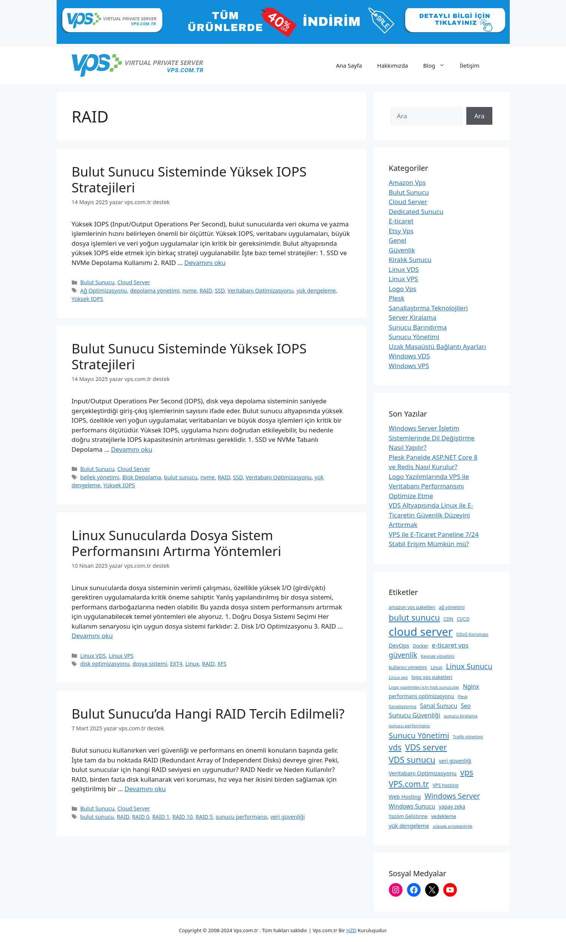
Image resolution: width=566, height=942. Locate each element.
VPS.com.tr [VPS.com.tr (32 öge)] (409, 784)
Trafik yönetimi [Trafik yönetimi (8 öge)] (468, 736)
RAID (205, 290)
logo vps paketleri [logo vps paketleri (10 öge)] (432, 677)
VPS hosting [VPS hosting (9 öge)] (446, 785)
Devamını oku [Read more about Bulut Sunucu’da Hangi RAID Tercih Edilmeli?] (145, 788)
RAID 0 (141, 816)
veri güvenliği (287, 816)
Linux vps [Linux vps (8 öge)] (398, 677)
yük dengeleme (316, 290)
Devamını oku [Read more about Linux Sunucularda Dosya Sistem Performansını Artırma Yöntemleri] (92, 635)
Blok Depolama (141, 477)
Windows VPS (409, 365)
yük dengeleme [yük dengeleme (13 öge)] (409, 825)
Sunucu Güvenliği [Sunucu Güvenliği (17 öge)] (414, 715)
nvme (189, 290)
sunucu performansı (241, 816)
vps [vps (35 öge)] (466, 772)
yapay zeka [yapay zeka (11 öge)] (452, 806)
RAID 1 (161, 816)
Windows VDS (409, 356)
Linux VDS (93, 655)
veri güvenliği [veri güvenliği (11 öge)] (455, 760)
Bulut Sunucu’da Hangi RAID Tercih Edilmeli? (208, 713)
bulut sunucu (180, 477)
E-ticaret (401, 221)
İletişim (470, 65)
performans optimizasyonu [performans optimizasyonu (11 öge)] (421, 696)
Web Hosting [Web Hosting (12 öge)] (405, 796)
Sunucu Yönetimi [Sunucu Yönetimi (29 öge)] (419, 735)
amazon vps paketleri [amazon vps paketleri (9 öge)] (412, 607)
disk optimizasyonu (105, 663)
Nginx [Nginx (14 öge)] (471, 686)
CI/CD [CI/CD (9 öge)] (463, 619)
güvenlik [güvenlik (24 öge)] (403, 655)
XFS (222, 663)
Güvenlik (402, 250)
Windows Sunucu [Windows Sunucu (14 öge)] (412, 806)
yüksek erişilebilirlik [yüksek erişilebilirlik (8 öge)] (452, 826)
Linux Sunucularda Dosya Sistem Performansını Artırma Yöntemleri (176, 543)
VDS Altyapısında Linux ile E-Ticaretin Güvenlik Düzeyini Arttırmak (431, 515)
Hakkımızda (392, 65)
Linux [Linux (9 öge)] (436, 667)
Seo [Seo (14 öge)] (465, 706)
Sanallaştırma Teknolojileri (428, 308)
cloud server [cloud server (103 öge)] (421, 631)
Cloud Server (133, 282)
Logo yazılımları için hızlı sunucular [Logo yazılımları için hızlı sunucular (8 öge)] (424, 687)
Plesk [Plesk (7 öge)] (462, 696)
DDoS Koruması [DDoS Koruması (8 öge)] (472, 634)
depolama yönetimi (154, 290)
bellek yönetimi (99, 477)
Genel (397, 240)
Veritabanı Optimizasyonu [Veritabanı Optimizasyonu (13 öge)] (423, 773)
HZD (351, 930)
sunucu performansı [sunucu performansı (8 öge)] (409, 725)
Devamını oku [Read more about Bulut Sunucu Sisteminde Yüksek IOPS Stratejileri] (204, 262)
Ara (479, 116)
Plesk (396, 298)
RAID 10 (182, 816)
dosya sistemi (150, 663)
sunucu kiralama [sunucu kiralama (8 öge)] (460, 716)
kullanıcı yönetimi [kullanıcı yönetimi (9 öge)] (408, 667)
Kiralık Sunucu (410, 259)
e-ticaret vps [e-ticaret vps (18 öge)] (450, 645)
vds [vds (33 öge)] (395, 747)
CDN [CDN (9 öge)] (448, 619)
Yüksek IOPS (87, 298)
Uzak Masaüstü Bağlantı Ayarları (437, 346)
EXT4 (176, 663)
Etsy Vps (401, 230)
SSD (220, 290)
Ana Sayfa (349, 65)
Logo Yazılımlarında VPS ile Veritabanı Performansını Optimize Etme (429, 486)
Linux (192, 663)
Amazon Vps (407, 182)
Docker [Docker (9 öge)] (420, 646)
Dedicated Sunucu (416, 211)
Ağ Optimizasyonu (103, 290)
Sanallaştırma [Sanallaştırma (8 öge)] (402, 706)
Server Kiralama (412, 317)
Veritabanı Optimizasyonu (261, 290)
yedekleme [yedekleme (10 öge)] (443, 816)
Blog (437, 65)
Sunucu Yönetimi (414, 336)
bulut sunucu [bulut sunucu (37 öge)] (414, 617)
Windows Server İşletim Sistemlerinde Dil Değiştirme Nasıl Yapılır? (432, 438)
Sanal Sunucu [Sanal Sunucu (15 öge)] (438, 706)
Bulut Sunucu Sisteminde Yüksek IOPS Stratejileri (189, 179)
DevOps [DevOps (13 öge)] (399, 645)
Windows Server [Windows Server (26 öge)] (452, 796)
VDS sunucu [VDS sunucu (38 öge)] (412, 759)
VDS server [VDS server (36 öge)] (426, 747)
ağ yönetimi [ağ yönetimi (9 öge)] (451, 607)
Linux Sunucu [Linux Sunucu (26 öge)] (469, 666)
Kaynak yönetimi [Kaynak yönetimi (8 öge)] (437, 656)
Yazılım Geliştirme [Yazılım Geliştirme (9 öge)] (408, 816)
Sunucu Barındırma (418, 327)
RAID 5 (204, 816)
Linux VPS (121, 655)
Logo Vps (402, 288)
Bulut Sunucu (97, 282)
